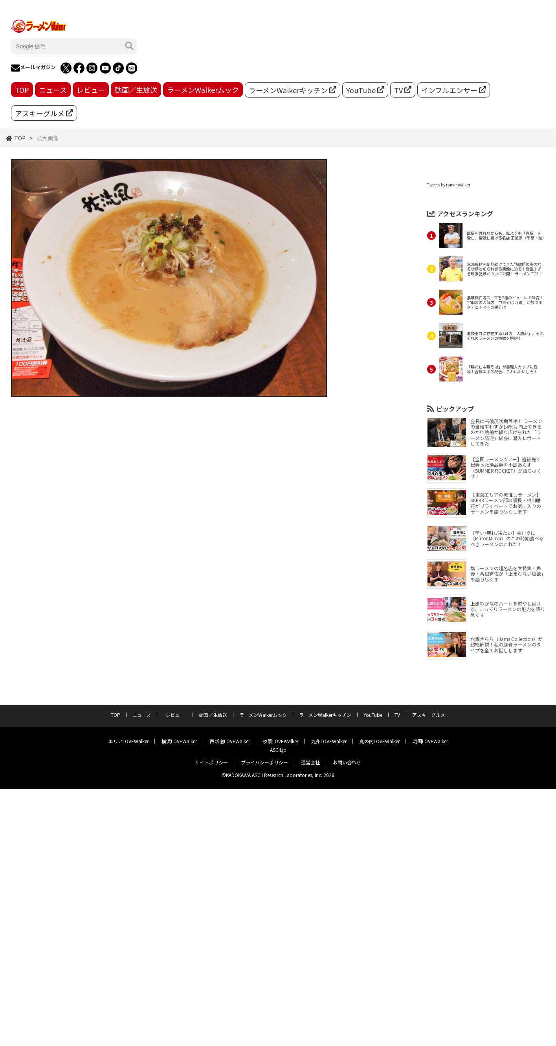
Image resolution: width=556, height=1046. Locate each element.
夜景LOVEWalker (280, 741)
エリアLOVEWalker (128, 741)
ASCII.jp (278, 749)
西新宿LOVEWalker (230, 741)
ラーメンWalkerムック (203, 90)
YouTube (365, 90)
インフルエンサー (453, 90)
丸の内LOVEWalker (380, 741)
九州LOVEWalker (329, 741)
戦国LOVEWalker (430, 741)
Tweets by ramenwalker (448, 185)
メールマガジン (33, 68)
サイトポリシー (211, 762)
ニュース (53, 90)
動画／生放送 (136, 90)
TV (402, 90)
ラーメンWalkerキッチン (292, 90)
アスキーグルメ (44, 113)
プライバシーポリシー (264, 762)
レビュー (91, 90)
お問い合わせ (347, 762)
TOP (22, 90)
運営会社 (310, 762)
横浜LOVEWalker (179, 741)
